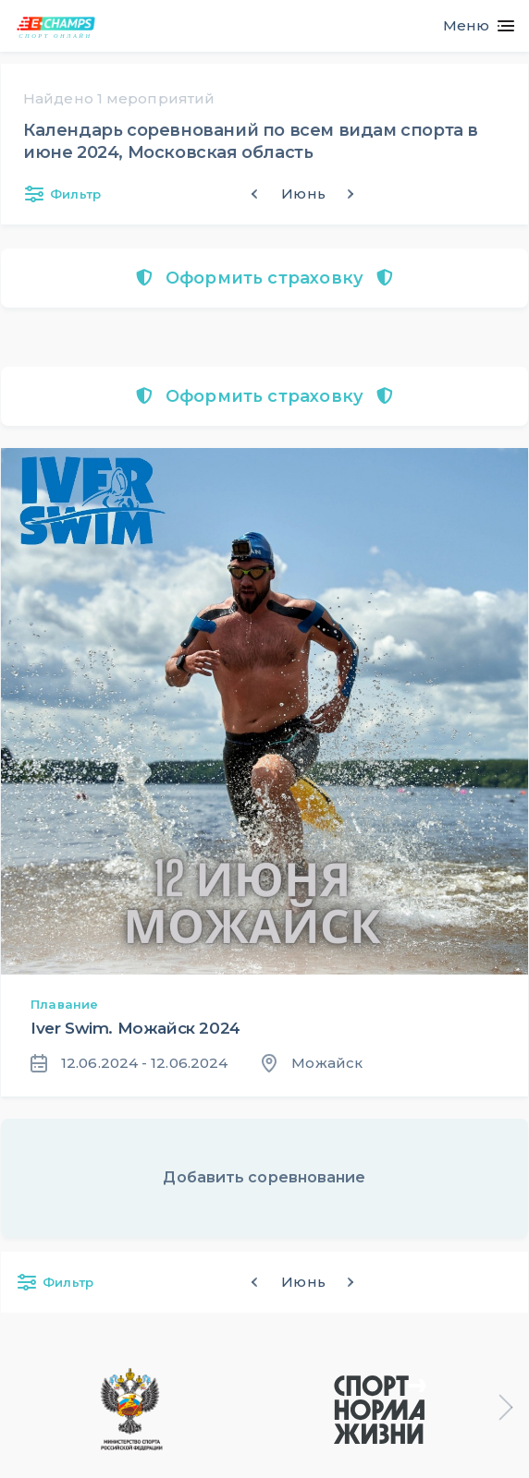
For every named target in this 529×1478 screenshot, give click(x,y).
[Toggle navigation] (471, 26)
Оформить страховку (264, 278)
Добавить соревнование (264, 1177)
